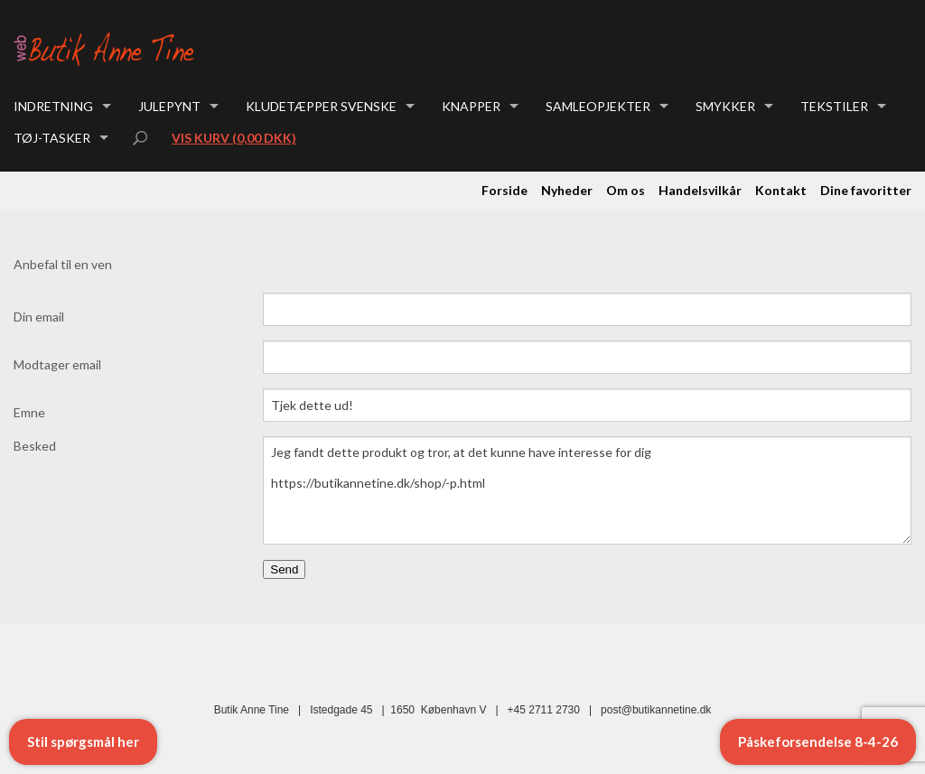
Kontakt (781, 190)
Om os (625, 190)
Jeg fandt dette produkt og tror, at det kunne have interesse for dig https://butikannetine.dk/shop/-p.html (587, 490)
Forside (504, 190)
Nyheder (567, 190)
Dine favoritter (865, 190)
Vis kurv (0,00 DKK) (234, 137)
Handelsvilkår (700, 190)
